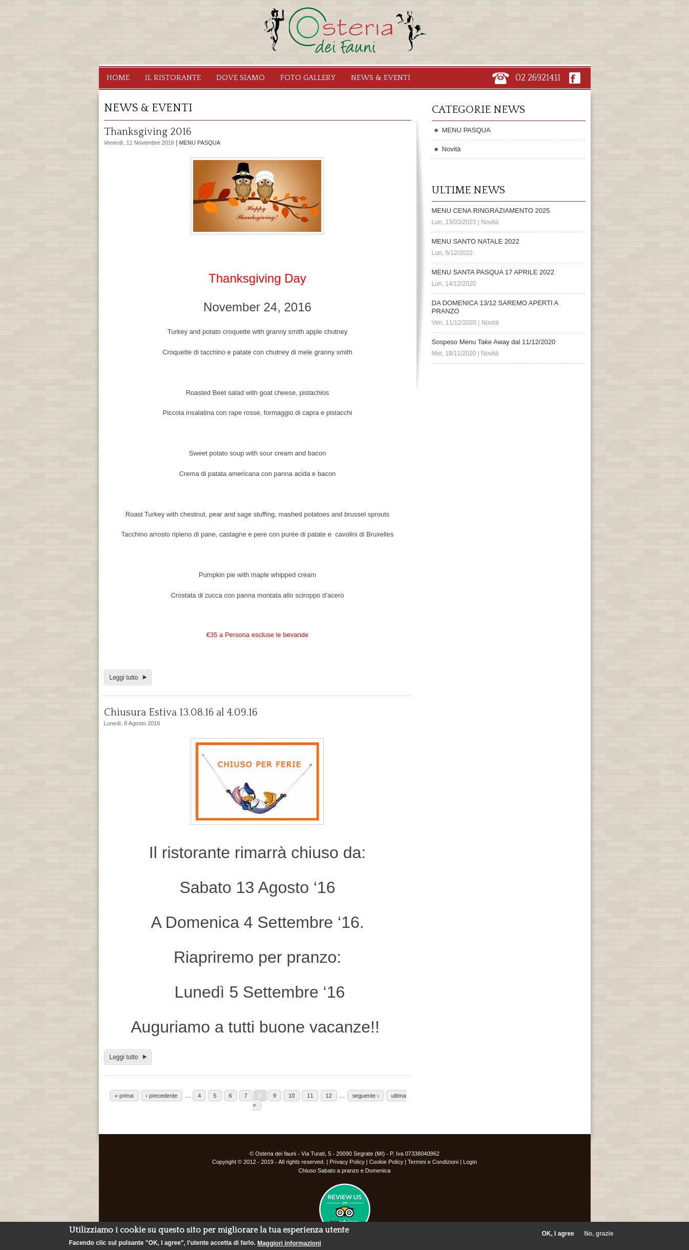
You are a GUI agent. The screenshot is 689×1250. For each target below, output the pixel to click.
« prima (124, 1096)
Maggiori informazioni (289, 1243)
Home (118, 77)
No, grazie (598, 1233)
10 (291, 1096)
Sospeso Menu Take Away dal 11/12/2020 (494, 342)
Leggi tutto (124, 677)
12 (329, 1096)
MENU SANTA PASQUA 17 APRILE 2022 (493, 272)
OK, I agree (557, 1233)
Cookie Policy (386, 1162)
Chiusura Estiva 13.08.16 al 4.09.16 (180, 712)
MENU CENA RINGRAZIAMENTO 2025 (491, 210)
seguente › (365, 1096)
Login (470, 1162)
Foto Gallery (308, 77)
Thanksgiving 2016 (147, 131)
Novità (451, 149)
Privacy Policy (346, 1162)
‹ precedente (162, 1096)
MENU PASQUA (199, 143)
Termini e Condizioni (433, 1162)
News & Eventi (380, 77)
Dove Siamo (240, 77)
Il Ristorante (173, 77)
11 (310, 1096)
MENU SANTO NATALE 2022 (475, 241)
